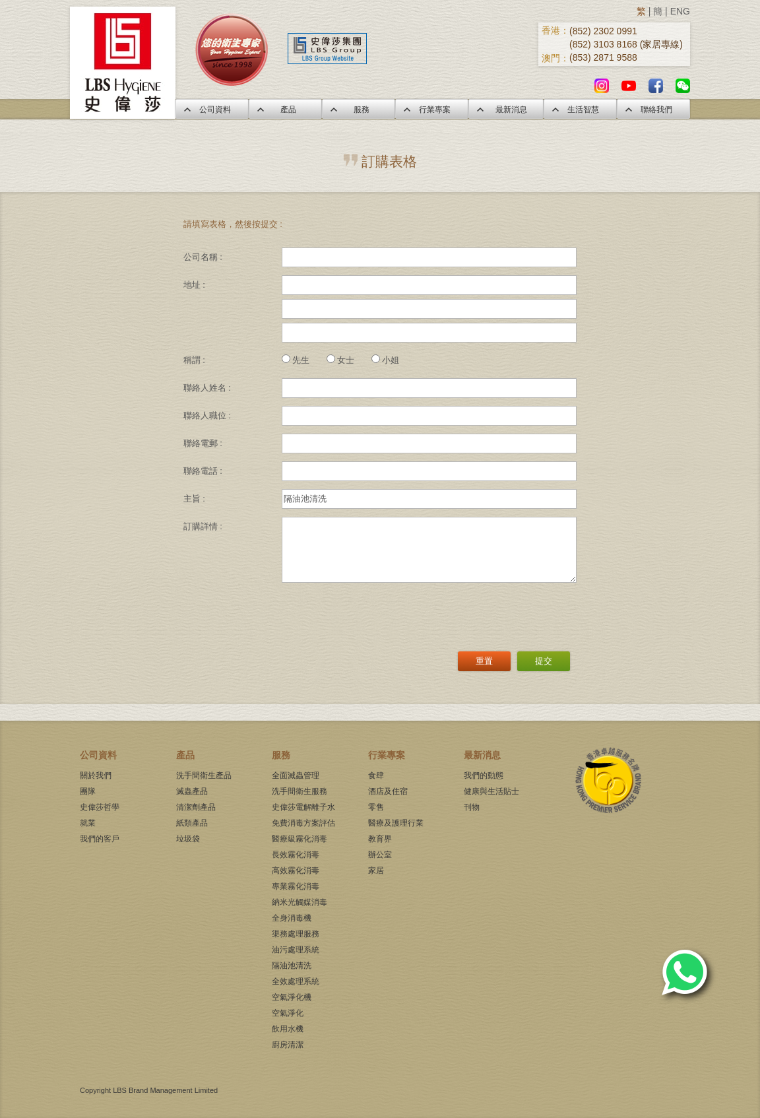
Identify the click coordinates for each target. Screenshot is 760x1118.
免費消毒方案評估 (303, 823)
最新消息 (506, 109)
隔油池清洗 (291, 965)
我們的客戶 (99, 838)
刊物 (472, 807)
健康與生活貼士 (491, 791)
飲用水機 (287, 1029)
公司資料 (212, 109)
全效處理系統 (295, 981)
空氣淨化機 (291, 997)
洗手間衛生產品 (204, 775)
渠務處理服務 (295, 933)
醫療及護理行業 (396, 823)
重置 (484, 661)
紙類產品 (192, 823)
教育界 (380, 838)
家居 (376, 870)
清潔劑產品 (196, 807)
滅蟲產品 (192, 791)
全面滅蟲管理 (295, 775)
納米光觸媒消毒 (299, 902)
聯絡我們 (653, 109)
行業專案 (431, 109)
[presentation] (382, 612)
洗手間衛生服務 (299, 791)
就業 (88, 823)
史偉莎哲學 (99, 807)
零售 (376, 807)
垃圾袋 (188, 838)
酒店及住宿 (388, 791)
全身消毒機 (291, 918)
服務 (358, 109)
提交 (543, 661)
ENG (680, 11)
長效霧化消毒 (295, 854)
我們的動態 (483, 775)
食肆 (376, 775)
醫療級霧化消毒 (299, 838)
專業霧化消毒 (295, 886)
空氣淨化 (287, 1013)
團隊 (88, 791)
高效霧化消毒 (295, 870)
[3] (429, 550)
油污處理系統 (295, 949)
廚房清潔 (287, 1044)
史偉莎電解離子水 (303, 807)
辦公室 (380, 854)
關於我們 (95, 775)
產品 (285, 109)
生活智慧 (580, 109)
